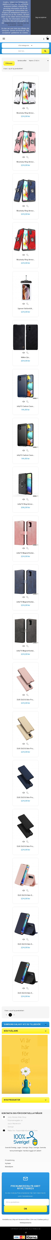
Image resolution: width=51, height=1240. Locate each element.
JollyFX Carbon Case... (25, 406)
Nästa (14, 1015)
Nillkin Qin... (25, 357)
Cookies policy (42, 1219)
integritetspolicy (10, 23)
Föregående (6, 1015)
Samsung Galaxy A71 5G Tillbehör (22, 1024)
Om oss (33, 1219)
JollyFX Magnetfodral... (25, 553)
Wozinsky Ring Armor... (25, 113)
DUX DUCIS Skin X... (25, 895)
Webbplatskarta (25, 1223)
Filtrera (9, 63)
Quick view (27, 108)
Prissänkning (9, 1160)
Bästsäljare (9, 1166)
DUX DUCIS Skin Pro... (25, 700)
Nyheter (8, 1163)
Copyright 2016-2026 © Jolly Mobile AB (25, 1229)
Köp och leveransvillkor (21, 1219)
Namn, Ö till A (35, 60)
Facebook (26, 1232)
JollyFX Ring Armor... (25, 504)
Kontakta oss (7, 1219)
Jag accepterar (40, 17)
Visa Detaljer (23, 108)
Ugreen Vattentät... (25, 308)
